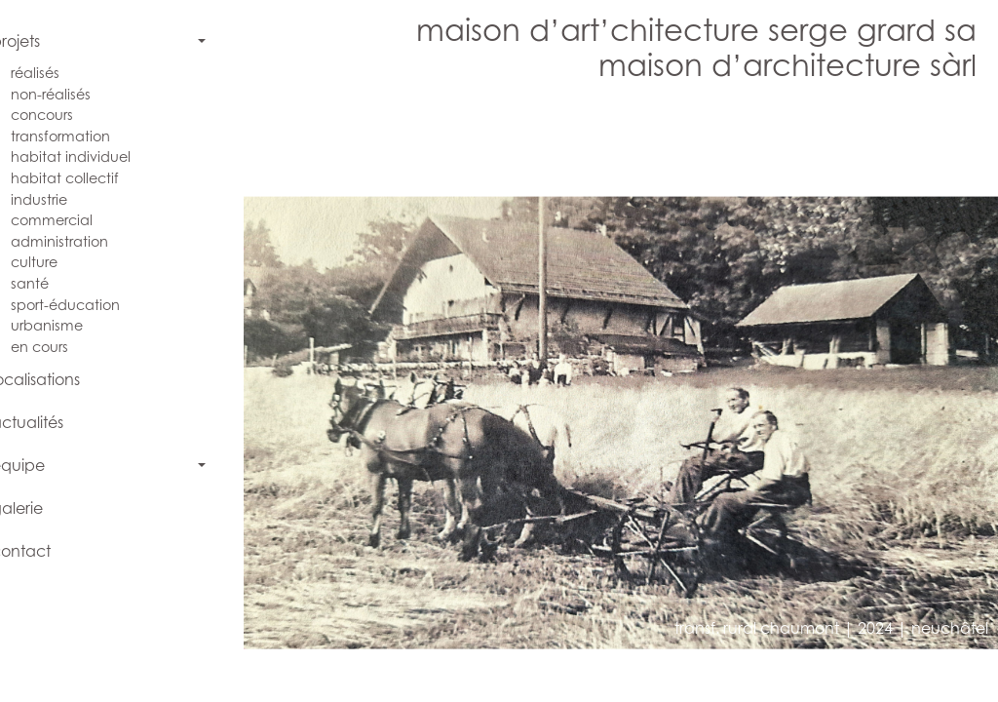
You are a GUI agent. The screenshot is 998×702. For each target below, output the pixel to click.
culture (52, 262)
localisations (54, 379)
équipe (36, 465)
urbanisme (65, 325)
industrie (57, 199)
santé (48, 283)
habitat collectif (83, 178)
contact (39, 551)
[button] (442, 398)
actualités (46, 422)
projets (34, 41)
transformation (79, 136)
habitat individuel (89, 156)
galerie (35, 508)
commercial (70, 220)
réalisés (53, 72)
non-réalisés (69, 94)
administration (78, 241)
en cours (58, 346)
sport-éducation (83, 304)
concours (60, 114)
